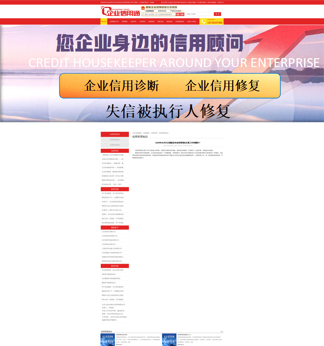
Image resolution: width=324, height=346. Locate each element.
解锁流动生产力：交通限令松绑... (113, 197)
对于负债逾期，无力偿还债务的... (113, 193)
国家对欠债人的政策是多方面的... (113, 206)
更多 (222, 331)
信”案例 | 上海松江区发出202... (112, 210)
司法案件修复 (201, 2)
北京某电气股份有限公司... (111, 240)
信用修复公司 (114, 21)
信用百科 (133, 21)
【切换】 (152, 2)
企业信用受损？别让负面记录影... (113, 270)
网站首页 (104, 21)
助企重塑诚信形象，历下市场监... (113, 223)
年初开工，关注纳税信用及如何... (113, 202)
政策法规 (160, 21)
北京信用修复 (137, 133)
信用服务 (124, 21)
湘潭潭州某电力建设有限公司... (112, 261)
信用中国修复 (211, 2)
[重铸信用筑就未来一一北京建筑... (113, 180)
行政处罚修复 (191, 2)
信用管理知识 (115, 134)
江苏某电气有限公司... (109, 231)
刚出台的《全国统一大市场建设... (113, 218)
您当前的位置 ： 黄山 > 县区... (112, 184)
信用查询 (142, 21)
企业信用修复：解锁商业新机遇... (113, 172)
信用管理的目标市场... (122, 334)
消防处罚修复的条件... (109, 274)
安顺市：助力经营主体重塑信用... (113, 214)
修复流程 (169, 21)
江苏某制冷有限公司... (109, 244)
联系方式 (221, 2)
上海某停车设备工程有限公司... (112, 248)
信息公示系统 (191, 21)
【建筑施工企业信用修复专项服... (113, 155)
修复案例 (151, 21)
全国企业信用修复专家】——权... (113, 159)
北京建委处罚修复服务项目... (112, 278)
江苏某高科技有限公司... (110, 236)
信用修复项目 (179, 21)
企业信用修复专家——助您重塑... (113, 167)
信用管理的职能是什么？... (184, 334)
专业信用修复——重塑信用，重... (113, 163)
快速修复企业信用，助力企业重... (113, 176)
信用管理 (154, 133)
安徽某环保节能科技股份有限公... (113, 257)
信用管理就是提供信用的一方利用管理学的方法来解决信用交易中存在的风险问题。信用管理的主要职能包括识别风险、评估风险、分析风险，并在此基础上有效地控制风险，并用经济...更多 (199, 339)
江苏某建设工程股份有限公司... (112, 253)
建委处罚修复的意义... (109, 282)
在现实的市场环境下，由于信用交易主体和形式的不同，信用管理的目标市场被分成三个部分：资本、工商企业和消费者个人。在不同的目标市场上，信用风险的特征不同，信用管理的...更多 (138, 339)
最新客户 (115, 228)
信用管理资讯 (115, 145)
